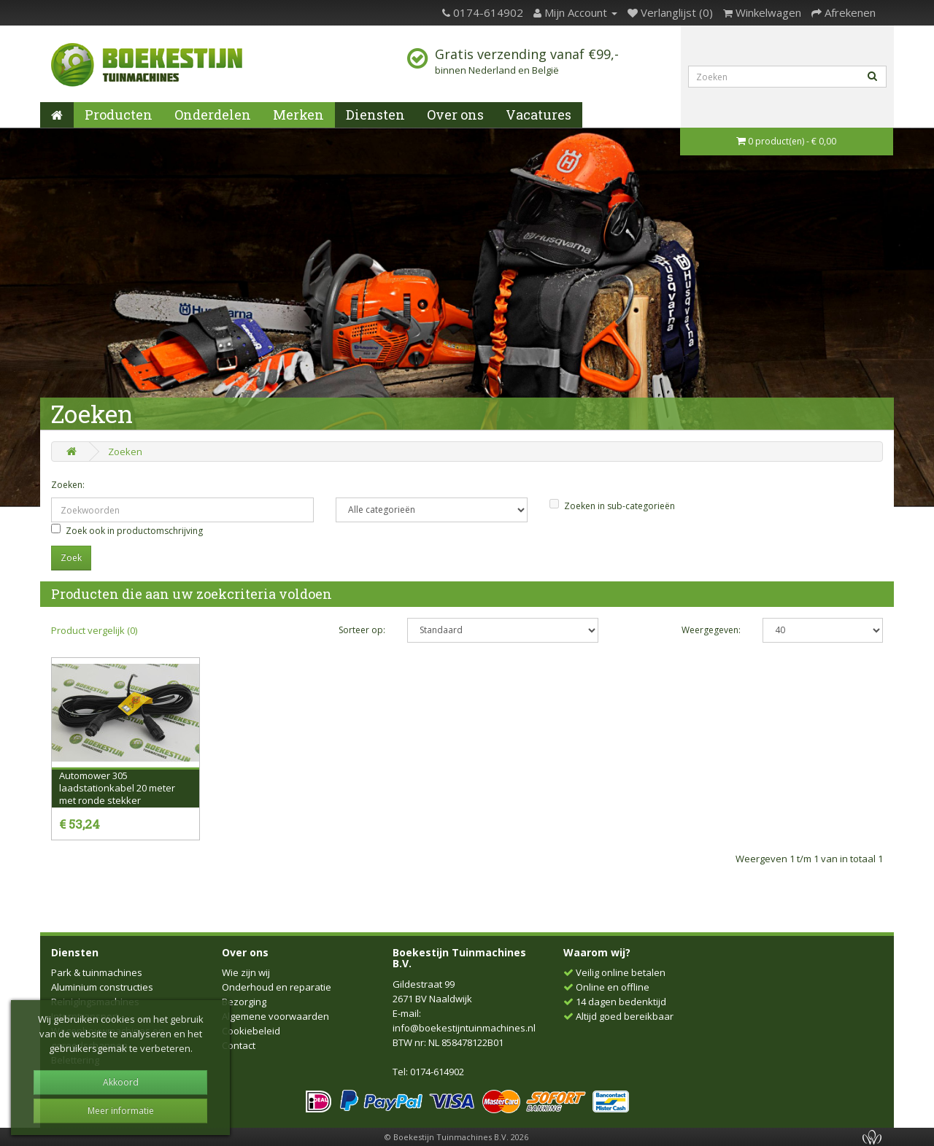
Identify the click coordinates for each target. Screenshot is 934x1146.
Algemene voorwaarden (275, 1016)
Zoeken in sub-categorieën (612, 505)
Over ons (455, 114)
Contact (238, 1045)
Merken (298, 114)
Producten (119, 114)
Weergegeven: (711, 630)
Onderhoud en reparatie (276, 987)
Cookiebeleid (251, 1030)
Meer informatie (121, 1110)
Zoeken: (68, 485)
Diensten (375, 114)
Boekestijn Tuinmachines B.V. (459, 957)
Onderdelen (212, 114)
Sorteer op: (362, 630)
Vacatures (538, 114)
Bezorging (244, 1001)
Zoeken (125, 451)
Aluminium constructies (102, 987)
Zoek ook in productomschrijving (127, 530)
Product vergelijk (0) (94, 630)
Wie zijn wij (246, 972)
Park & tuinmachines (96, 972)
